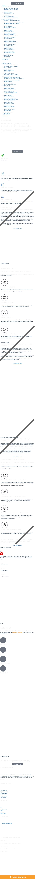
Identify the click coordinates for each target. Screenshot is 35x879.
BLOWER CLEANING (8, 12)
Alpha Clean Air (20, 870)
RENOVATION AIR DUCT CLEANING (11, 17)
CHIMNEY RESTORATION (9, 51)
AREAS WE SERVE (6, 58)
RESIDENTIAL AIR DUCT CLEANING (11, 8)
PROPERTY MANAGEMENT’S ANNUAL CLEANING (13, 22)
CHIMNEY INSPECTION (8, 55)
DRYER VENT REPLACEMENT (10, 27)
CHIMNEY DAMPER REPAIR (9, 52)
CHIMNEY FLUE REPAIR (8, 45)
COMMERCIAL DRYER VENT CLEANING (12, 20)
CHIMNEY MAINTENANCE (9, 40)
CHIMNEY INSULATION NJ (9, 34)
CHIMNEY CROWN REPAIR (9, 49)
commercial (20, 632)
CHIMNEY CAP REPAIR (8, 48)
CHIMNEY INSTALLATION (9, 31)
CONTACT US (5, 59)
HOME (4, 5)
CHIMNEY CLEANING (8, 30)
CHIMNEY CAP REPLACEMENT (10, 41)
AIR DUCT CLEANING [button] (7, 6)
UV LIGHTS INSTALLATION (9, 16)
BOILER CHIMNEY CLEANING (9, 37)
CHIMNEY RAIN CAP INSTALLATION (11, 42)
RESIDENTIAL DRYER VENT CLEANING (11, 23)
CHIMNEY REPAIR (7, 53)
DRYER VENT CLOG (8, 24)
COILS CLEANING (7, 67)
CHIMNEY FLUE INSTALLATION (10, 33)
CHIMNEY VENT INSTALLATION (10, 44)
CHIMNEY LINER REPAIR (9, 103)
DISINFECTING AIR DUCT (9, 13)
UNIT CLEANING (7, 15)
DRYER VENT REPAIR (8, 26)
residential (14, 632)
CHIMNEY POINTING (8, 38)
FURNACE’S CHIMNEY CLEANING (10, 35)
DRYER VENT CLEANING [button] (7, 19)
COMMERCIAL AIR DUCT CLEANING (11, 9)
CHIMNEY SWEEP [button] (6, 85)
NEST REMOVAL (7, 56)
